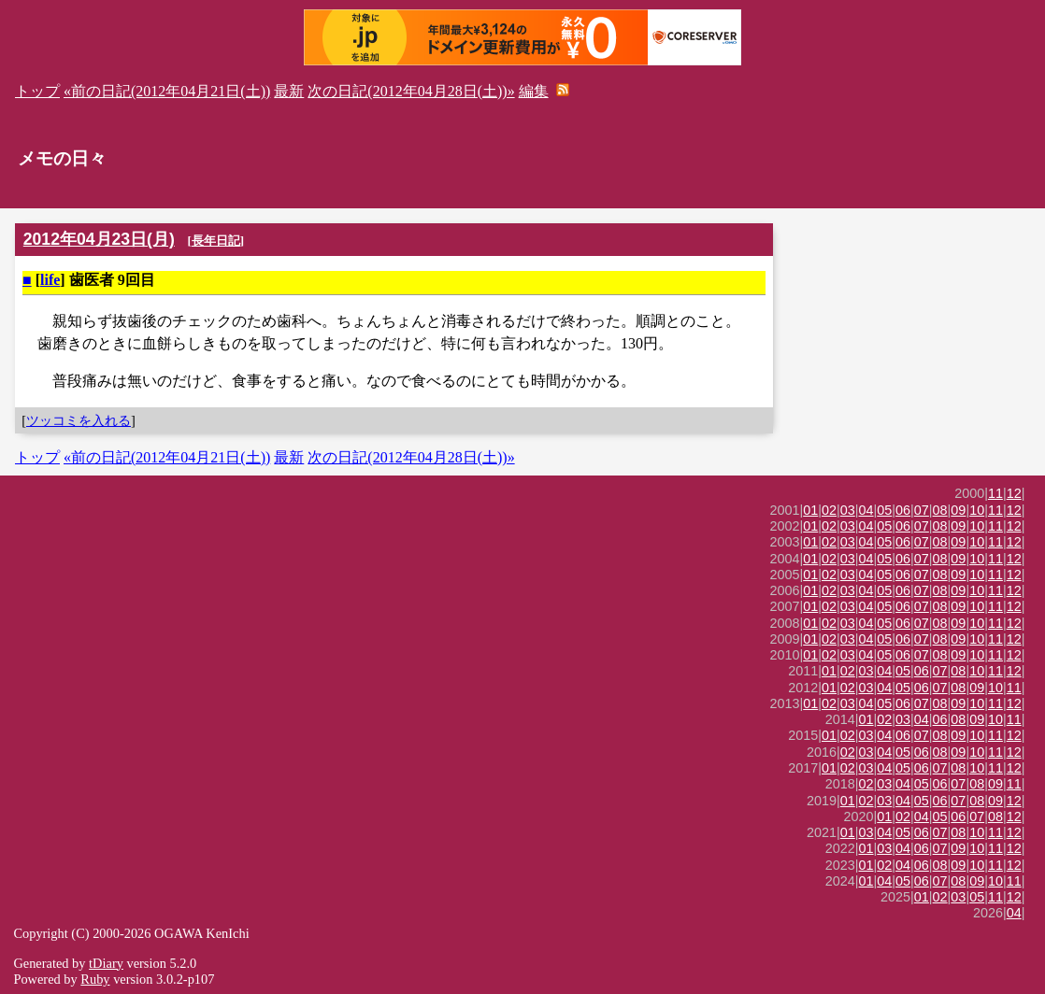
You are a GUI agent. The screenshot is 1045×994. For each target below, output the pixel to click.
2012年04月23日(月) (99, 239)
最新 (289, 91)
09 (958, 510)
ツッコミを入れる (78, 420)
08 (940, 510)
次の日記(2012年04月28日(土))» (411, 91)
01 (810, 510)
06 (902, 510)
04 (866, 510)
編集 (534, 91)
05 (884, 510)
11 (995, 493)
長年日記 (216, 241)
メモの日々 (62, 158)
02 (829, 510)
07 (921, 510)
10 (976, 510)
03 (847, 510)
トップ (37, 91)
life (50, 280)
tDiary (106, 963)
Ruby (94, 979)
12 (1014, 493)
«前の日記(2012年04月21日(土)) (167, 91)
